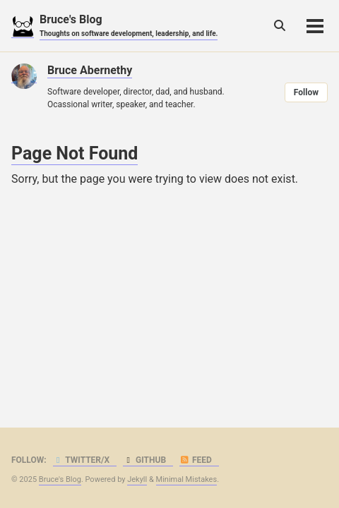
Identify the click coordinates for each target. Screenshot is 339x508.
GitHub (144, 460)
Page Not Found (74, 153)
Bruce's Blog (129, 26)
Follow (306, 92)
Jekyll (137, 479)
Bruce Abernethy (89, 70)
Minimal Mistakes (187, 479)
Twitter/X (81, 460)
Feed (195, 460)
